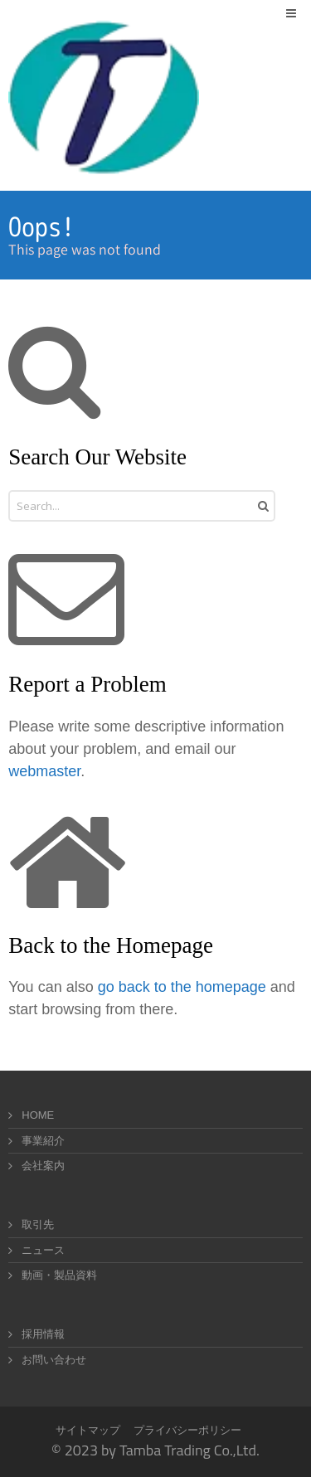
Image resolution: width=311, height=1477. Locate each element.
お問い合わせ (54, 1359)
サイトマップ (88, 1430)
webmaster (44, 771)
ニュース (43, 1250)
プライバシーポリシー (187, 1430)
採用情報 (43, 1334)
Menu (302, 13)
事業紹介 (43, 1140)
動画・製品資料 (59, 1275)
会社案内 (43, 1165)
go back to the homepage (182, 987)
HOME (38, 1115)
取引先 (38, 1224)
